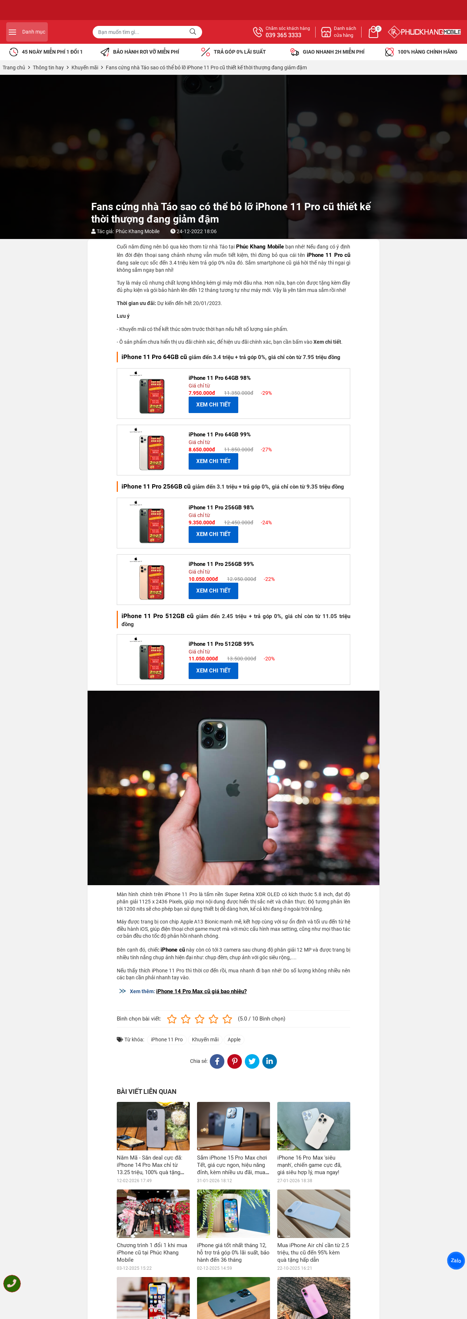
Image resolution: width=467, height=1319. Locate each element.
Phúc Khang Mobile (137, 231)
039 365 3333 (363, 35)
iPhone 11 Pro (167, 1039)
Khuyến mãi (205, 1039)
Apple (234, 1039)
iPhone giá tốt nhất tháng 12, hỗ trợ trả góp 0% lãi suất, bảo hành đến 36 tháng (233, 1252)
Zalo (456, 1260)
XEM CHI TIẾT (213, 404)
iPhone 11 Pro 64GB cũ (154, 356)
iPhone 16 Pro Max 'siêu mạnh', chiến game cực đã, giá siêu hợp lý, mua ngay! (309, 1165)
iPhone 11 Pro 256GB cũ (156, 486)
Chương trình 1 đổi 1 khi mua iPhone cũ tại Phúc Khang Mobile (152, 1252)
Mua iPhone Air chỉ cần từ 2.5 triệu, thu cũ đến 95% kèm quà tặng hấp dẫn (313, 1252)
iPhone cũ (173, 949)
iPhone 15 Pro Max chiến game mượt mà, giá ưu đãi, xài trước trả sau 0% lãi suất (231, 1291)
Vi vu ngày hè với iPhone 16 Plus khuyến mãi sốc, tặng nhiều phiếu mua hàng (310, 1291)
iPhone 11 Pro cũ (329, 255)
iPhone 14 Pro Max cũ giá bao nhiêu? (201, 991)
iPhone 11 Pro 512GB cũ (157, 616)
